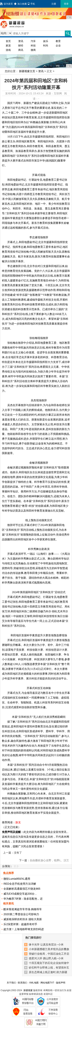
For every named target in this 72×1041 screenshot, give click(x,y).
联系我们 (22, 982)
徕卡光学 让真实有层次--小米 (46, 944)
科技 (33, 45)
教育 (58, 41)
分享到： (7, 866)
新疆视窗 (28, 990)
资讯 (20, 41)
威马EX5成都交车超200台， (20, 893)
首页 (8, 41)
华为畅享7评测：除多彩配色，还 (23, 898)
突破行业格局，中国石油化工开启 (49, 953)
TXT (52, 982)
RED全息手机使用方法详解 (19, 883)
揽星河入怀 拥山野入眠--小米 (46, 958)
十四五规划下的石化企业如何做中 (49, 962)
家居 (8, 45)
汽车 (33, 41)
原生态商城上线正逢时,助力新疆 (48, 972)
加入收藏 (20, 3)
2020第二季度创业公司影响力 (21, 914)
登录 (66, 3)
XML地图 (34, 982)
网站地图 (45, 982)
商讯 (20, 50)
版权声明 (60, 982)
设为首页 (6, 3)
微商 (33, 50)
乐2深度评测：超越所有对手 (20, 924)
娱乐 (45, 41)
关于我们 (11, 982)
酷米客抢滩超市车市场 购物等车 (22, 909)
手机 (31, 3)
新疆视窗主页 (27, 71)
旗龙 (18, 822)
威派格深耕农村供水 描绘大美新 (22, 919)
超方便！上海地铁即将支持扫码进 (23, 929)
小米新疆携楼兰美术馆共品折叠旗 (49, 949)
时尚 (45, 45)
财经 (20, 45)
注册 (53, 3)
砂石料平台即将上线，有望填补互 (49, 967)
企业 (58, 45)
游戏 (8, 50)
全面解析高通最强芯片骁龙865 (21, 888)
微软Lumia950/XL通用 (16, 878)
